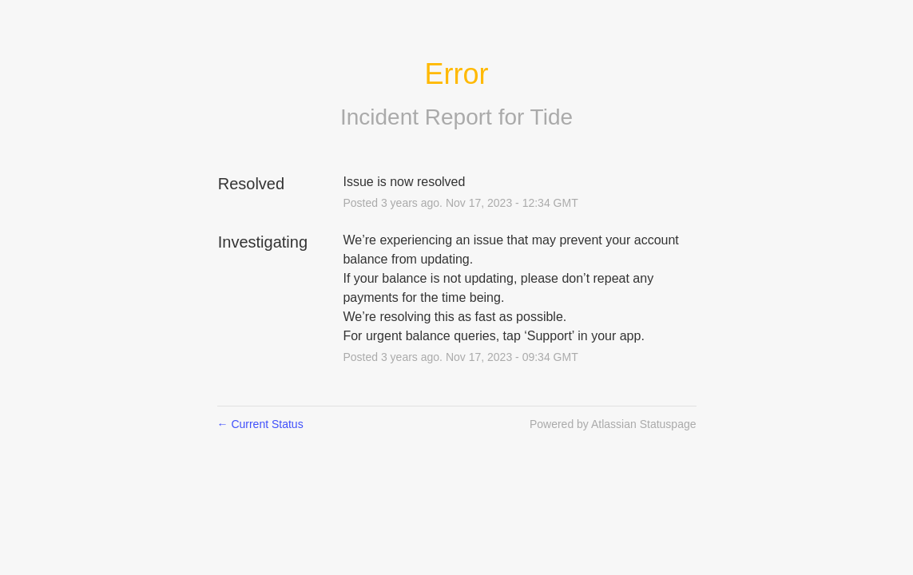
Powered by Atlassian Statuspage (613, 424)
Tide (551, 117)
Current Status (260, 424)
